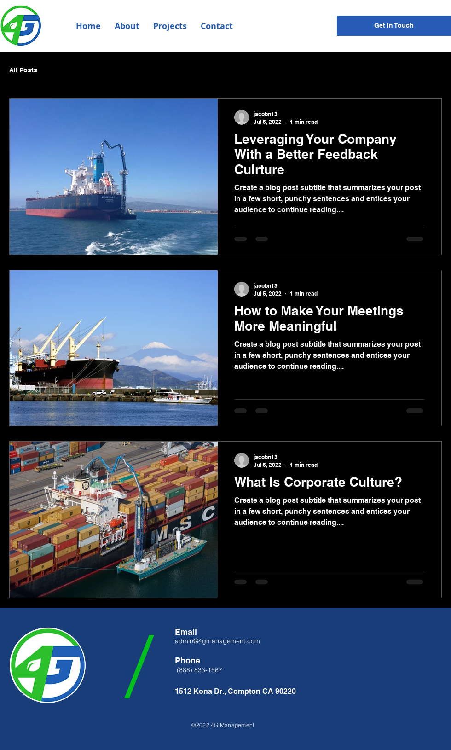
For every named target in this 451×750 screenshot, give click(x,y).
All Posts (23, 70)
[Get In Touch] (394, 26)
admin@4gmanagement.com (217, 641)
